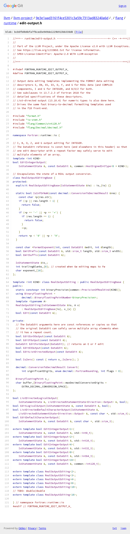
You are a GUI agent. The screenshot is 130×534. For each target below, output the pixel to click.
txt (114, 528)
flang (119, 18)
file (79, 31)
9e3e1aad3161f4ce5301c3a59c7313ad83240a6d (72, 18)
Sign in (122, 6)
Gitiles (22, 528)
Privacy (32, 528)
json (123, 528)
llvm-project (23, 18)
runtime (10, 23)
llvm (7, 18)
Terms (42, 528)
